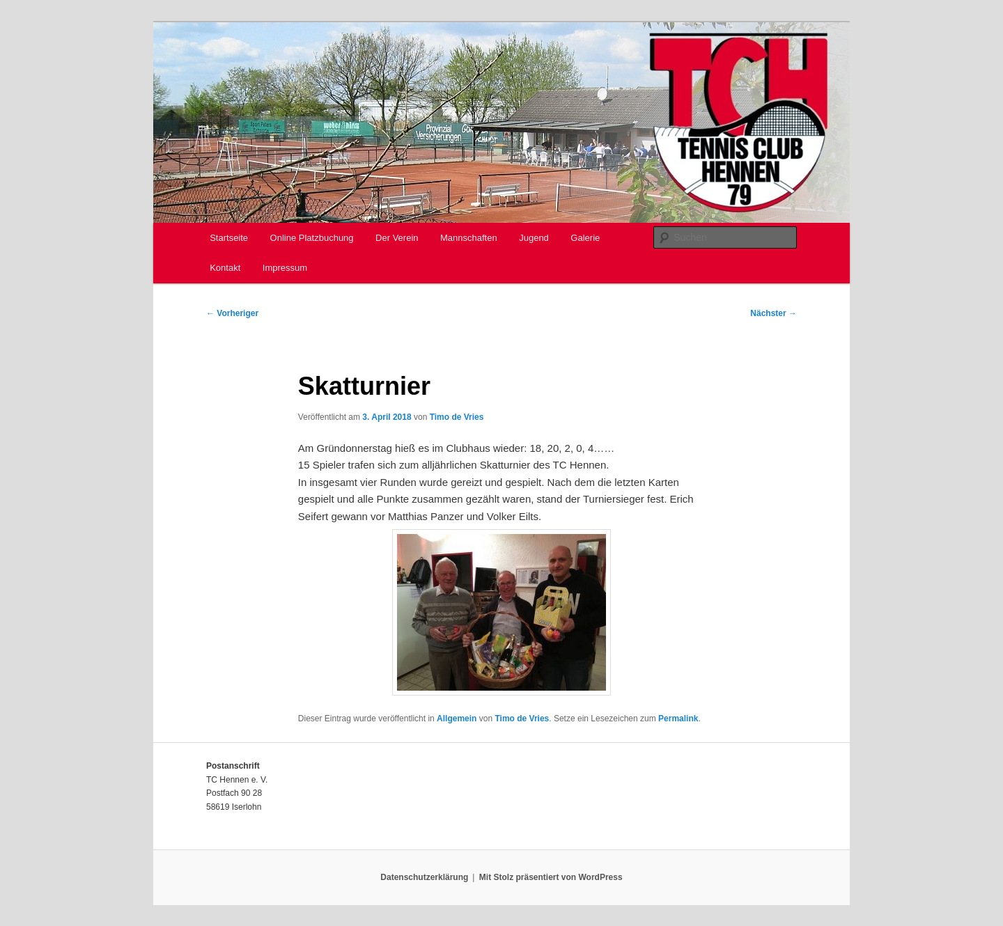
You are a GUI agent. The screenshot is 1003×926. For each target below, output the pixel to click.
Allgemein (456, 718)
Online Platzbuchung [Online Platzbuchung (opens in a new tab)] (312, 238)
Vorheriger (232, 313)
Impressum (285, 267)
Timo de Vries (457, 417)
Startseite (229, 238)
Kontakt (225, 267)
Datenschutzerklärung (424, 877)
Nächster (773, 313)
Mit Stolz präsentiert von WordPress (551, 877)
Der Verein (396, 238)
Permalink (678, 718)
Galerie (585, 238)
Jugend (534, 238)
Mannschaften (468, 238)
